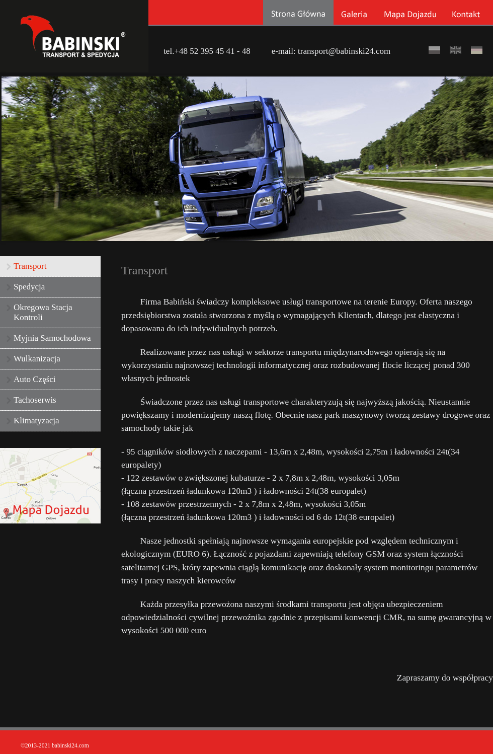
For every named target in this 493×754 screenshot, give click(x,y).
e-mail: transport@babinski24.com (331, 50)
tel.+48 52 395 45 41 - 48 (207, 50)
